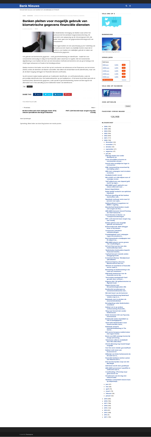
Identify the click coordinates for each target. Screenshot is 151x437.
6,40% (116, 74)
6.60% (116, 71)
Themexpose (30, 434)
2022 (106, 136)
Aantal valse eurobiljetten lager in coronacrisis (117, 164)
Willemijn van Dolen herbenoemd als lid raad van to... (118, 355)
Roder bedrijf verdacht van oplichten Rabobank (118, 192)
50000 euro (106, 77)
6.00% (116, 68)
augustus (109, 151)
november (109, 144)
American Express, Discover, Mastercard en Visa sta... (115, 262)
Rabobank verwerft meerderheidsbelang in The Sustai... (115, 328)
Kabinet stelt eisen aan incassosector (113, 351)
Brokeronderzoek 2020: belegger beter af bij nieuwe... (116, 227)
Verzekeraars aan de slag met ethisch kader (115, 376)
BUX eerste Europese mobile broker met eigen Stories (117, 333)
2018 (106, 401)
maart (108, 391)
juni (107, 384)
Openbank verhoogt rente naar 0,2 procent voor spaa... (117, 200)
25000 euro (106, 74)
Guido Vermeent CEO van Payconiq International (117, 316)
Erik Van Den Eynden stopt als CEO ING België (117, 362)
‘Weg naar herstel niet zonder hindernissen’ (115, 312)
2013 (106, 412)
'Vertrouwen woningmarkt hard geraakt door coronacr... (116, 278)
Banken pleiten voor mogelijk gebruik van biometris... (115, 223)
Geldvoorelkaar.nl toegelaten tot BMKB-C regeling (116, 204)
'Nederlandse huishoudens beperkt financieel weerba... (117, 251)
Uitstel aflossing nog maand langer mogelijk (117, 344)
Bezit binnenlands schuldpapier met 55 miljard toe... (117, 239)
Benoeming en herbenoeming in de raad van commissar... (117, 270)
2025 (106, 129)
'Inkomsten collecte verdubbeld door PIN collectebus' (116, 341)
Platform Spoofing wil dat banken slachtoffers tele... (117, 196)
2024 (106, 131)
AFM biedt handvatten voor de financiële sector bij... (115, 274)
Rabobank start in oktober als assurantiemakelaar (115, 300)
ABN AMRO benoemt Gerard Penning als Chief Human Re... (118, 212)
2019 (106, 399)
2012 (106, 415)
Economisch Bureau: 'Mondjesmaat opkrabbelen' (117, 259)
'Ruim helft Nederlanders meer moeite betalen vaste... (116, 323)
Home (24, 15)
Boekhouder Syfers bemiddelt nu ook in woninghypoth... (116, 319)
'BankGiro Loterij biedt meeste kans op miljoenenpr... (117, 380)
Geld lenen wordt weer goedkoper (117, 366)
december (109, 142)
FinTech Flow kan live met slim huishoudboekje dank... (116, 247)
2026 (106, 126)
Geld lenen (106, 62)
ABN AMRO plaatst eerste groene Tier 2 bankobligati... (117, 243)
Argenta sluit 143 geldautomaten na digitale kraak (118, 282)
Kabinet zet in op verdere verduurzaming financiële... (115, 308)
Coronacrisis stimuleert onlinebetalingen (113, 231)
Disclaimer (124, 79)
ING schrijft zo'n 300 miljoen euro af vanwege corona (117, 178)
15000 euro (106, 71)
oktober (109, 147)
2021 (106, 138)
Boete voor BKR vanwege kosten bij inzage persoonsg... (117, 337)
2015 (106, 408)
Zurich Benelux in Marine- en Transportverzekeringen (115, 215)
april (107, 389)
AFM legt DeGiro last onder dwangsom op (114, 156)
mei (107, 387)
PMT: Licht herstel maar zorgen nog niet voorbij (117, 219)
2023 (106, 133)
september (110, 149)
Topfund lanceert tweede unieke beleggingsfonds (116, 255)
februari (109, 393)
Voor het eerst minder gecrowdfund (117, 348)
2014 (106, 410)
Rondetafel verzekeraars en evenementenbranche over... (116, 290)
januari (108, 396)
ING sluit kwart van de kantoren (116, 293)
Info (123, 65)
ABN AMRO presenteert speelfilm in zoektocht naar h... (117, 369)
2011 (106, 417)
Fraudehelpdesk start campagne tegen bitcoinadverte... (116, 235)
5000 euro (105, 65)
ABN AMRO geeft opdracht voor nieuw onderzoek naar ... (116, 186)
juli (107, 154)
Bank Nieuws (30, 6)
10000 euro (106, 68)
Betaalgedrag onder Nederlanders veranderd (117, 304)
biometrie (30, 15)
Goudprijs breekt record (113, 175)
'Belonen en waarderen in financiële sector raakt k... (117, 266)
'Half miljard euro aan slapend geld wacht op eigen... (117, 182)
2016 (106, 406)
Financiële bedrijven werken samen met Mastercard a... (117, 359)
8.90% (116, 65)
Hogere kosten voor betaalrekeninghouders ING (115, 286)
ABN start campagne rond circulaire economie (117, 172)
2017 (106, 403)
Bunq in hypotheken (112, 189)
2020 (106, 140)
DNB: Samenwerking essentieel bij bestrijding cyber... (117, 168)
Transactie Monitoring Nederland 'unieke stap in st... (117, 296)
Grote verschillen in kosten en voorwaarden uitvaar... (115, 160)
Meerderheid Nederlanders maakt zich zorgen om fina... (117, 208)
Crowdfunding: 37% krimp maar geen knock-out (116, 373)
